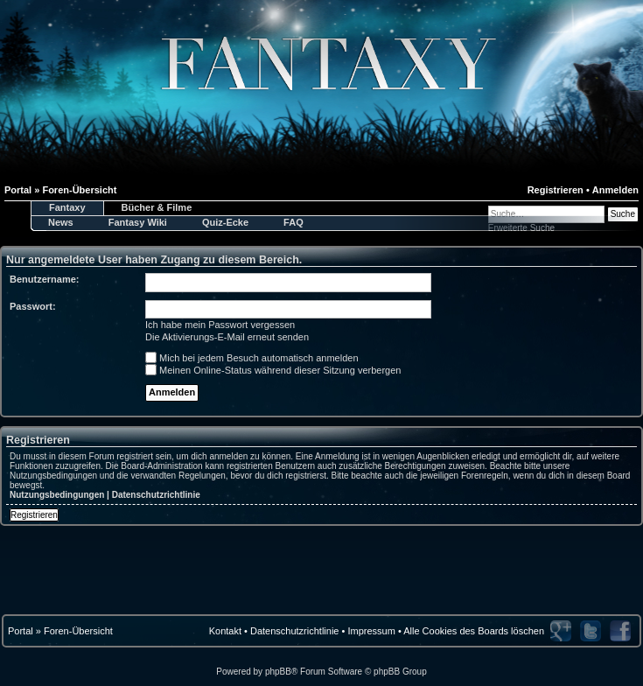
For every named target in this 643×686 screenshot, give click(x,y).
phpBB (278, 671)
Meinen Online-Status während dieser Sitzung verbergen (273, 370)
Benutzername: (44, 279)
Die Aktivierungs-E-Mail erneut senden (227, 337)
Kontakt (225, 631)
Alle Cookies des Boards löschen (473, 631)
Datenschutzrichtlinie (156, 495)
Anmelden (615, 190)
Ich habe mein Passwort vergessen (220, 324)
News (60, 222)
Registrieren (556, 190)
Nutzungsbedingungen (57, 495)
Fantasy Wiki (137, 222)
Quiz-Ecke (225, 222)
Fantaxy (67, 207)
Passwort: (33, 306)
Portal (20, 631)
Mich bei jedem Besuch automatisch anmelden (252, 358)
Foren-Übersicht (78, 631)
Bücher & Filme (157, 207)
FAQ (293, 222)
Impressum (371, 631)
